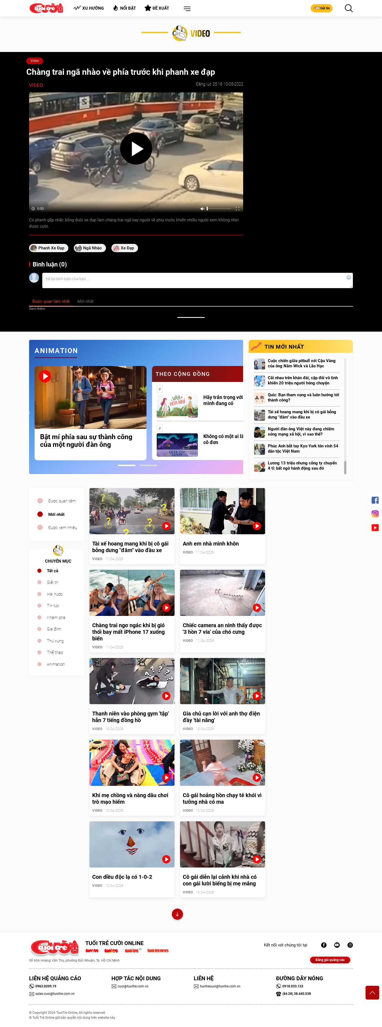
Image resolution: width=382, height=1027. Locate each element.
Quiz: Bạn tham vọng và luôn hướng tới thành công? (303, 397)
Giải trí (52, 582)
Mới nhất (56, 514)
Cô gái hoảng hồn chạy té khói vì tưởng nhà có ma (222, 798)
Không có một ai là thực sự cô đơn (232, 439)
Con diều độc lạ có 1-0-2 (122, 877)
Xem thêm (37, 309)
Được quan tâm (62, 501)
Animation (56, 664)
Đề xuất (157, 8)
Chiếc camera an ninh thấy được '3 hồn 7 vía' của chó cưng (222, 628)
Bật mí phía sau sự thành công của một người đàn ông (86, 440)
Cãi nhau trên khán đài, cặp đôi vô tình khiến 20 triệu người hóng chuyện (303, 380)
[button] (186, 9)
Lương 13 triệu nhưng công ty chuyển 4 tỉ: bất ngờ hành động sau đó (302, 466)
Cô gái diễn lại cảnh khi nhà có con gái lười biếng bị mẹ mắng (220, 880)
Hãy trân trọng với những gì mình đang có (233, 400)
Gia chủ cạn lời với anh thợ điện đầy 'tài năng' (221, 716)
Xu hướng (88, 8)
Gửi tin (321, 8)
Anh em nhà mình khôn (211, 543)
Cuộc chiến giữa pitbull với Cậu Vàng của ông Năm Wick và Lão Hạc (302, 363)
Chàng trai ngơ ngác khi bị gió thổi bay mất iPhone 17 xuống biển (128, 632)
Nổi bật (124, 8)
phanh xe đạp (51, 248)
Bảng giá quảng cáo (330, 960)
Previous (27, 413)
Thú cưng (55, 640)
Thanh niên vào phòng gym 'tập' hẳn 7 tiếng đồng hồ (130, 716)
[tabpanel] (90, 413)
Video (34, 61)
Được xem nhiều (62, 527)
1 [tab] (127, 465)
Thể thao (55, 652)
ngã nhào (92, 248)
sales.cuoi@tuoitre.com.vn (52, 994)
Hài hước (55, 594)
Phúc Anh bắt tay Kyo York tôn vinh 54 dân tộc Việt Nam (303, 449)
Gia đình (54, 629)
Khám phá (56, 617)
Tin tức (53, 605)
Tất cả (52, 570)
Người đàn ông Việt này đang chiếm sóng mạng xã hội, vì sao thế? (301, 431)
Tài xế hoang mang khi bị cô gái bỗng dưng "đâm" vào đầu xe (302, 414)
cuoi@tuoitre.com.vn (129, 986)
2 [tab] (148, 465)
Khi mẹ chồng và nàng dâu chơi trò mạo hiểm (130, 798)
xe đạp (127, 248)
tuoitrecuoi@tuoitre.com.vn (217, 986)
